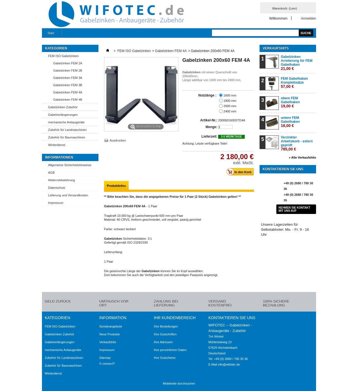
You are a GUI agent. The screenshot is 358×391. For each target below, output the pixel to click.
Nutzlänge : (207, 95)
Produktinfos (116, 185)
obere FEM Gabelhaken (290, 102)
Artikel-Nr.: (208, 120)
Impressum (55, 202)
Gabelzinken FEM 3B (67, 85)
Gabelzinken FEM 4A (67, 92)
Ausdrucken (118, 140)
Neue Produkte (109, 334)
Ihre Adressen (163, 342)
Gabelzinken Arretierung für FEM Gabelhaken (296, 63)
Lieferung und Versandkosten (68, 195)
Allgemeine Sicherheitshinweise (69, 165)
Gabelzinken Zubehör (62, 107)
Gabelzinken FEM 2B (67, 70)
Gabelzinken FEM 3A (67, 77)
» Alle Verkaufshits (302, 157)
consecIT (108, 363)
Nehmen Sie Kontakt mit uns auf (294, 209)
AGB (51, 172)
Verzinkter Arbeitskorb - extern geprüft (297, 143)
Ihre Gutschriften (165, 334)
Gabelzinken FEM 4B (67, 99)
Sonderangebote (110, 326)
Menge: (211, 127)
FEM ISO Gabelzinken (63, 56)
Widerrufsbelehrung (61, 180)
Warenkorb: (284, 8)
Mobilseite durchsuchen (179, 383)
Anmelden (308, 18)
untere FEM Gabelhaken (290, 122)
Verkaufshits (276, 48)
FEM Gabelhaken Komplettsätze (294, 83)
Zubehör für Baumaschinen (66, 137)
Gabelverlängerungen (63, 114)
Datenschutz (56, 187)
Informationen (59, 157)
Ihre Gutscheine (165, 357)
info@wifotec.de (229, 364)
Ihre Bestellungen (166, 326)
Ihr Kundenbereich (175, 317)
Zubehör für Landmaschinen (67, 129)
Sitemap (104, 357)
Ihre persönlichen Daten (170, 350)
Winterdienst (56, 145)
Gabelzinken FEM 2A (67, 63)
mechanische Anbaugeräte (66, 122)
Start (50, 34)
